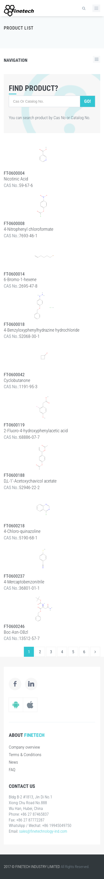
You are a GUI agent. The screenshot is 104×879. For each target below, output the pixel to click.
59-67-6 (26, 185)
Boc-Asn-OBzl (16, 632)
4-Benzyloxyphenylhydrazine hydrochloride (41, 330)
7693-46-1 (28, 235)
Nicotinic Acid (16, 178)
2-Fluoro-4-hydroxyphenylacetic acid (36, 430)
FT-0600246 (14, 626)
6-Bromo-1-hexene (20, 279)
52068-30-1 (29, 336)
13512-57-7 (29, 638)
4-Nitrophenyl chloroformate (28, 229)
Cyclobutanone (17, 380)
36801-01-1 (29, 588)
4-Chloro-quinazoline (22, 531)
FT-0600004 (14, 173)
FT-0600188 (14, 475)
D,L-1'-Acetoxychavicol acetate (30, 481)
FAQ (12, 769)
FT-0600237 (14, 576)
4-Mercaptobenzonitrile (24, 581)
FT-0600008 (14, 223)
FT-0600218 (14, 525)
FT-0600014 (14, 274)
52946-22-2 (29, 487)
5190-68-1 (28, 537)
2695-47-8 (28, 286)
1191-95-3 (28, 386)
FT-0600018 (14, 324)
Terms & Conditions (25, 754)
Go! (87, 101)
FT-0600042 (14, 374)
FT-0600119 (14, 424)
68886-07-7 (29, 437)
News (13, 762)
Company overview (24, 747)
